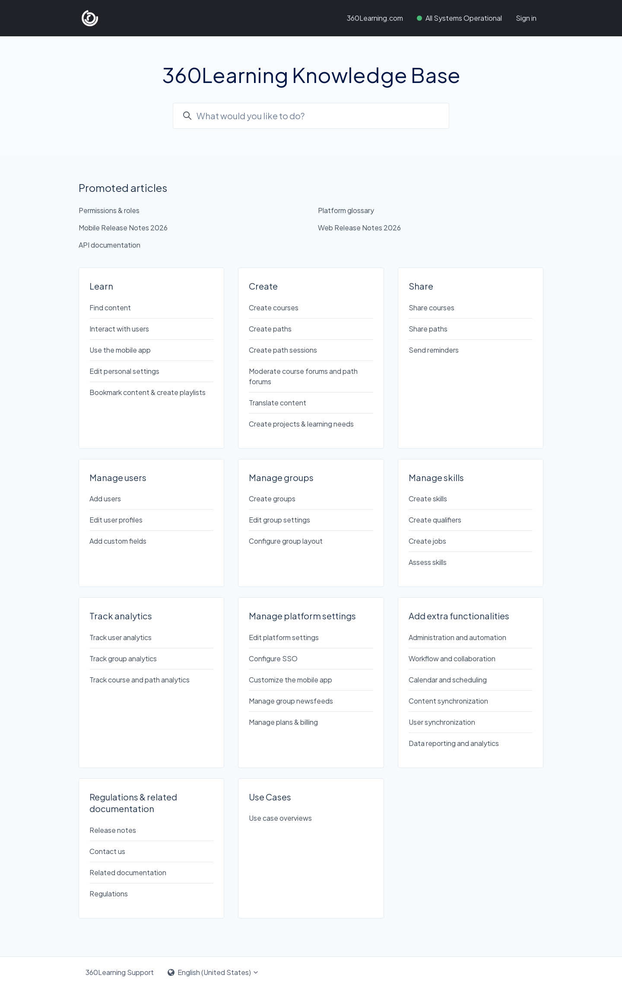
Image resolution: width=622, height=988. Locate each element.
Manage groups (281, 477)
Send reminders (434, 349)
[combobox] (311, 116)
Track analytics (120, 615)
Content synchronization (448, 700)
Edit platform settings (284, 637)
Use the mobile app (120, 349)
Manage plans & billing (283, 722)
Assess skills (428, 562)
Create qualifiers (435, 519)
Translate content (277, 402)
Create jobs (427, 540)
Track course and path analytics (139, 679)
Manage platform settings (302, 615)
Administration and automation (457, 637)
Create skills (428, 498)
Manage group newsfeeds (291, 700)
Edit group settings (279, 519)
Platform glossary (346, 210)
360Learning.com (375, 17)
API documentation (109, 244)
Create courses (273, 307)
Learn (101, 285)
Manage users (117, 477)
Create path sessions (283, 349)
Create (263, 285)
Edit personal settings (124, 371)
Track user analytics (120, 637)
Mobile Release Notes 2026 (123, 227)
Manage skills (436, 477)
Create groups (272, 498)
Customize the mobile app (290, 679)
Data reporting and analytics (454, 743)
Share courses (431, 307)
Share (421, 285)
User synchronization (442, 722)
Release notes (112, 830)
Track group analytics (123, 658)
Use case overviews (280, 817)
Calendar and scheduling (448, 679)
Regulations (108, 893)
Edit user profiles (116, 519)
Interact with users (119, 328)
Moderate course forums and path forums (303, 376)
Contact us (107, 851)
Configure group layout (286, 540)
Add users (105, 498)
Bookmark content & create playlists (147, 392)
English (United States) (213, 972)
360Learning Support (120, 972)
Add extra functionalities (459, 615)
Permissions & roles (109, 210)
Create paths (270, 328)
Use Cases (270, 796)
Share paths (428, 328)
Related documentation (127, 872)
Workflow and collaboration (452, 658)
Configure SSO (273, 658)
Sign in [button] (526, 17)
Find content (110, 307)
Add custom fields (117, 540)
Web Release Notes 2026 (359, 227)
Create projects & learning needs (301, 423)
